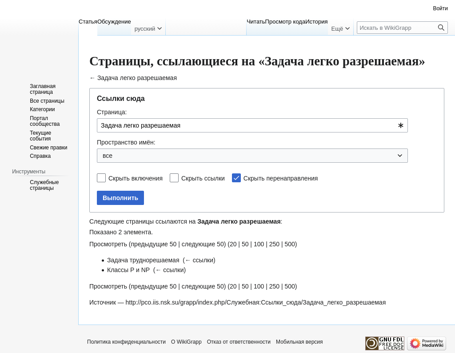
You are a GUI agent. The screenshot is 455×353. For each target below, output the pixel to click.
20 (233, 244)
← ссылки (199, 260)
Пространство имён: (126, 142)
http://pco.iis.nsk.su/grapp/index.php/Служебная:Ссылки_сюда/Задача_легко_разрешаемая (256, 302)
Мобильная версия (299, 342)
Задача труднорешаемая (143, 260)
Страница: (112, 112)
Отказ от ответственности (239, 342)
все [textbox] (107, 155)
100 (259, 244)
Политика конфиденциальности (126, 342)
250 (274, 244)
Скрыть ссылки (203, 178)
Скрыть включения (135, 178)
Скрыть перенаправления (280, 178)
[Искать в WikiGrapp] (402, 27)
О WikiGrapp (186, 342)
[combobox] (252, 125)
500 (289, 244)
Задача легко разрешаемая (137, 77)
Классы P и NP (128, 269)
